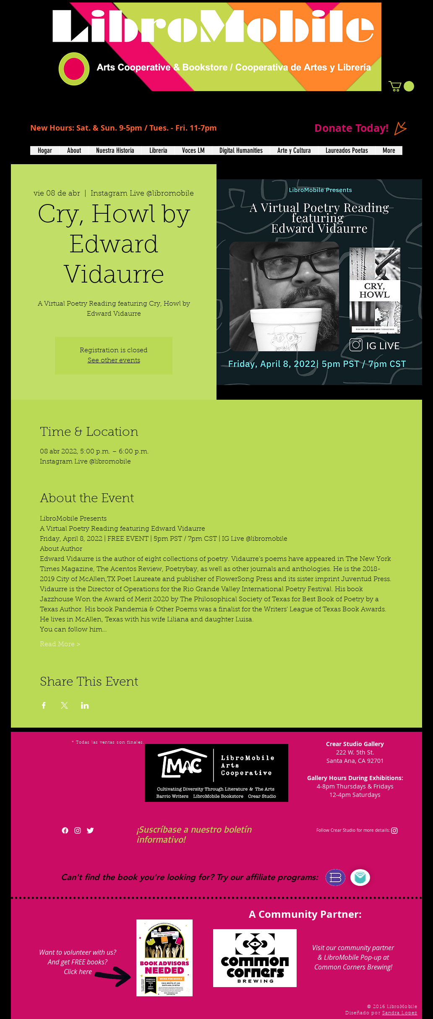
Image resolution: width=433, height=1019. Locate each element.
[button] (401, 86)
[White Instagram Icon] (77, 830)
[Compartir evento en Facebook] (44, 705)
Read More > (60, 644)
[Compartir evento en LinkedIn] (85, 705)
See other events (114, 360)
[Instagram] (394, 830)
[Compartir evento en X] (64, 705)
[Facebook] (65, 830)
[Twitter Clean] (90, 830)
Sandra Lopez (399, 1013)
